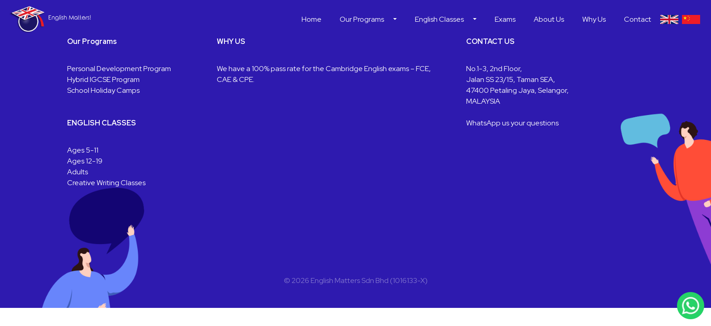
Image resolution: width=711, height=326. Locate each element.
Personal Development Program (119, 68)
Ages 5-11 (82, 150)
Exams (505, 19)
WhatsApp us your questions (512, 123)
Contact (637, 19)
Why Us (594, 19)
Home (311, 19)
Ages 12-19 (84, 161)
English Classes (439, 19)
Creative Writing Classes (106, 182)
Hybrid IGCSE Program (103, 79)
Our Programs (362, 19)
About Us (549, 19)
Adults (77, 172)
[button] (395, 19)
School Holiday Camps (103, 90)
